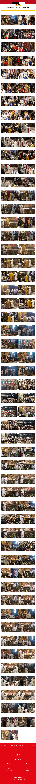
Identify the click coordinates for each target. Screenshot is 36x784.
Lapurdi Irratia (10, 745)
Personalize (22, 2)
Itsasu (27, 768)
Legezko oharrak (18, 780)
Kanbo (27, 763)
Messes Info (33, 745)
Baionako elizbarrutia (4, 745)
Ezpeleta (27, 765)
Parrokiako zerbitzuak (8, 770)
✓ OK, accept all (15, 2)
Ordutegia (8, 763)
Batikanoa (30, 745)
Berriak (8, 765)
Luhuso (27, 766)
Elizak (9, 768)
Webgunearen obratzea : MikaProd (18, 781)
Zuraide (27, 770)
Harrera (8, 761)
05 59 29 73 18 (18, 756)
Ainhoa (27, 761)
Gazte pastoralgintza (15, 745)
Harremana (8, 773)
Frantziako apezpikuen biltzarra (23, 745)
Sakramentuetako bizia (8, 766)
